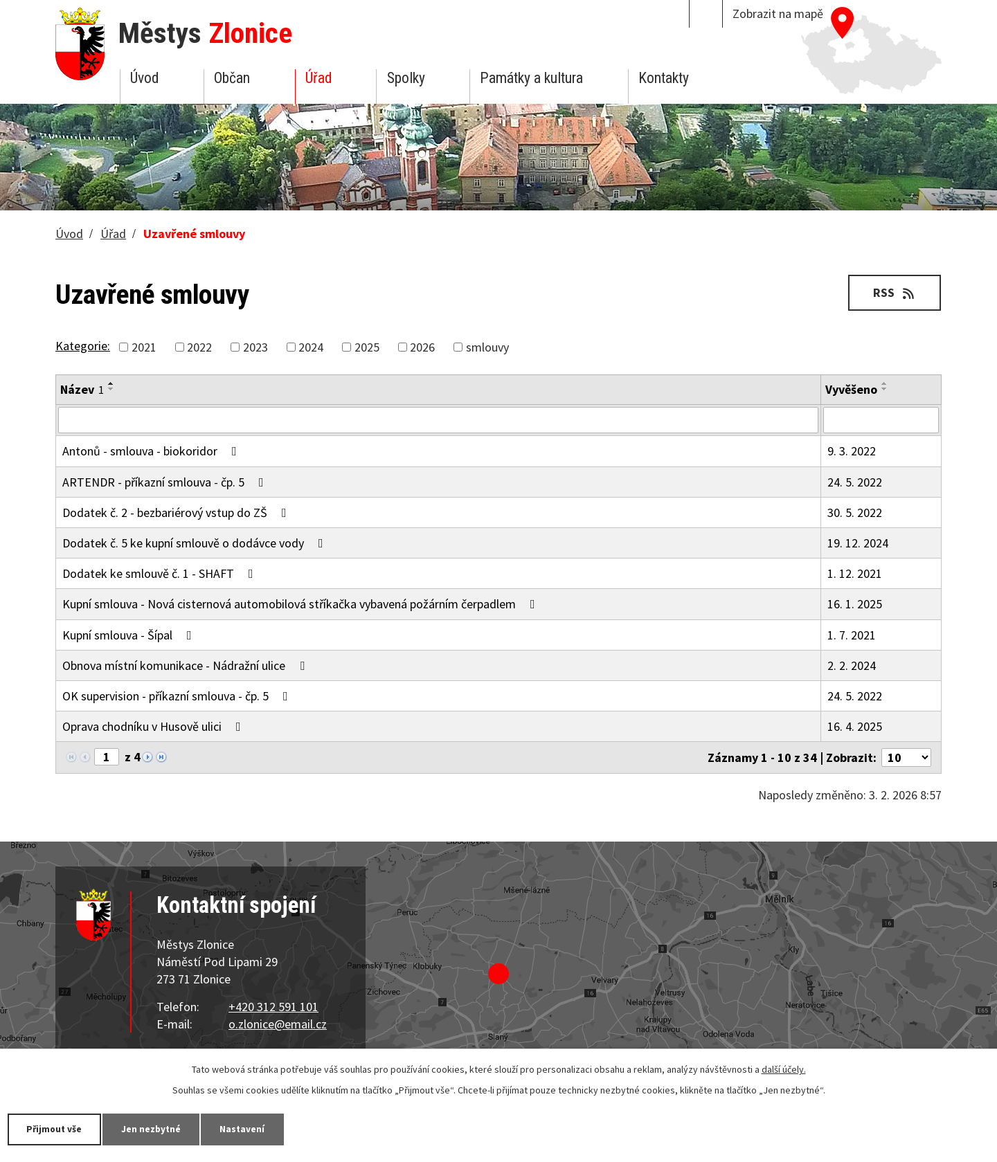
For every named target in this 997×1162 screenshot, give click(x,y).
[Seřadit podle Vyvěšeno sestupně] (884, 389)
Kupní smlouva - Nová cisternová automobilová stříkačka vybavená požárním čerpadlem (301, 604)
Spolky (406, 78)
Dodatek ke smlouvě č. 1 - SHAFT (160, 573)
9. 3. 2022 (851, 451)
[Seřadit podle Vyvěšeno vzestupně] (884, 383)
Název (82, 389)
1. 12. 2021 (854, 573)
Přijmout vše (57, 1129)
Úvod (144, 78)
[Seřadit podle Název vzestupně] (111, 383)
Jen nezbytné (159, 1129)
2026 (422, 347)
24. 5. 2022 (854, 482)
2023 (255, 347)
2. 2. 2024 (851, 665)
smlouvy (487, 347)
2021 (144, 347)
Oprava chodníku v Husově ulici (154, 726)
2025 (366, 347)
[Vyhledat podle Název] (438, 420)
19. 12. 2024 (857, 543)
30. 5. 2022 (854, 512)
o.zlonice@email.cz (277, 1024)
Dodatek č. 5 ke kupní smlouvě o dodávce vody (195, 543)
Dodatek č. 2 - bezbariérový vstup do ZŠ (177, 512)
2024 (310, 347)
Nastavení (255, 1129)
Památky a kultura (531, 78)
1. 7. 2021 (851, 635)
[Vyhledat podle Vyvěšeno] (881, 420)
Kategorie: (82, 346)
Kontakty (663, 78)
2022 (199, 347)
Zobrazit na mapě (778, 13)
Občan (232, 78)
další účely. (784, 1068)
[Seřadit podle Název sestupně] (111, 389)
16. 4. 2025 (854, 726)
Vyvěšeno (851, 389)
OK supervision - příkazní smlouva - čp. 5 (178, 696)
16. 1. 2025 (854, 604)
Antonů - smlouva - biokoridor (152, 451)
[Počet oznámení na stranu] (906, 757)
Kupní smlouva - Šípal (129, 635)
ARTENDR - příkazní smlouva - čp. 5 (165, 482)
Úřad (318, 78)
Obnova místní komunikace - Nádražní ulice (186, 665)
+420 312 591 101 (273, 1007)
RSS (893, 292)
